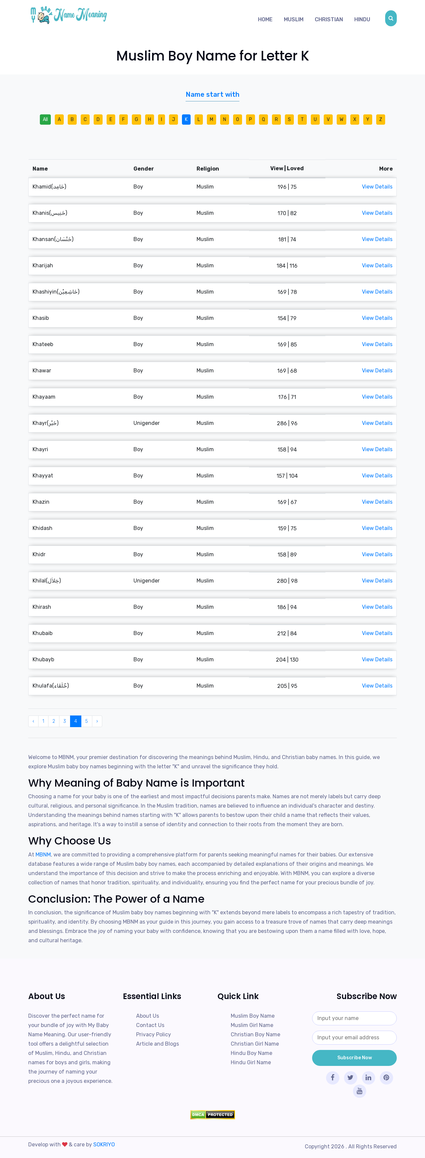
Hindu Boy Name (251, 1053)
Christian (329, 19)
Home (265, 19)
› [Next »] (97, 721)
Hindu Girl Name (251, 1062)
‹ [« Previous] (33, 721)
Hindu (362, 19)
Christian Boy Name (255, 1034)
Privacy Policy (153, 1034)
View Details (377, 187)
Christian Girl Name (255, 1044)
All (45, 119)
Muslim (293, 19)
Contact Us (150, 1025)
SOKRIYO (104, 1144)
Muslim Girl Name (252, 1025)
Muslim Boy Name (253, 1016)
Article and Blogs (157, 1044)
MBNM (43, 854)
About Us (147, 1016)
